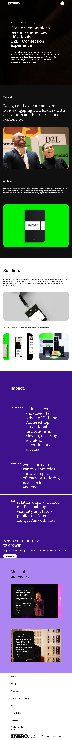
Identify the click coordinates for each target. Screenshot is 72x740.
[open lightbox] (36, 225)
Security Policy (56, 736)
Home (12, 23)
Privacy (48, 736)
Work (18, 23)
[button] (62, 3)
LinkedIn (13, 729)
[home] (14, 3)
